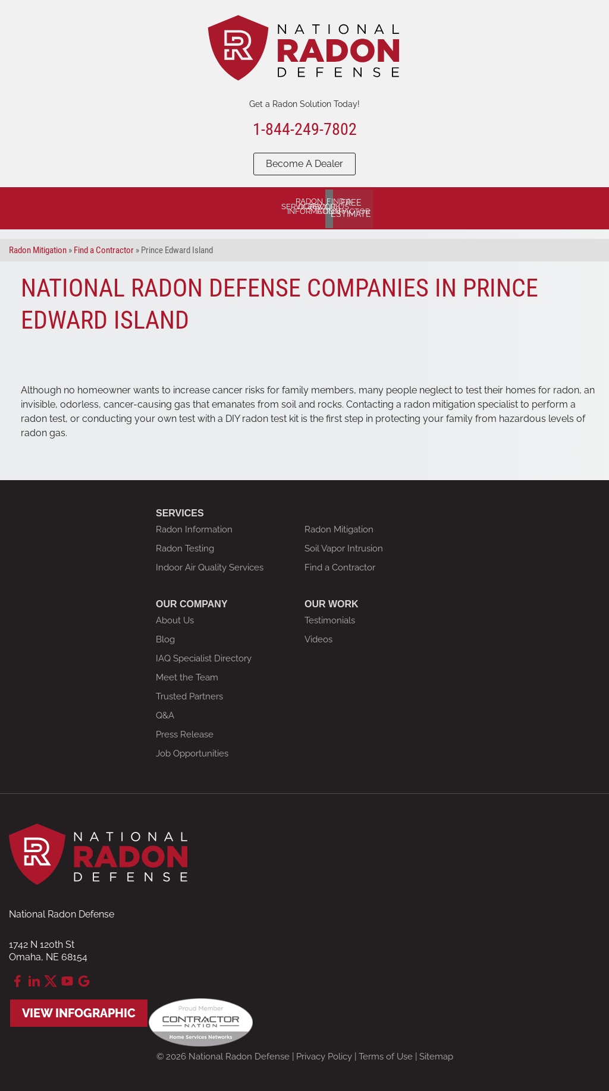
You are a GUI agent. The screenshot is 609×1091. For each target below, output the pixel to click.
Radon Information (194, 526)
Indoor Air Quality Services (209, 564)
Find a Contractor (339, 564)
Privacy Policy (324, 1053)
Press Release (185, 731)
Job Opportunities (192, 750)
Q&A (165, 712)
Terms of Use (386, 1053)
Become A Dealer (304, 163)
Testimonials (329, 616)
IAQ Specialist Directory (204, 654)
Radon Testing (185, 545)
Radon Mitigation (338, 526)
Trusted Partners (189, 693)
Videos (318, 635)
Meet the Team (187, 674)
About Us (175, 616)
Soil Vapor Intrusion (343, 545)
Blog (165, 635)
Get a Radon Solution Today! (304, 104)
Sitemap (436, 1053)
